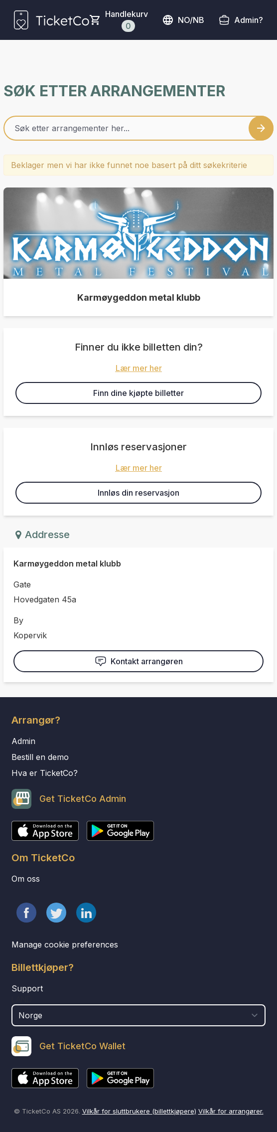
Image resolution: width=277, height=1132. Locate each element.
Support (27, 988)
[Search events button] (261, 128)
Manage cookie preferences (64, 944)
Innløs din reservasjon (138, 493)
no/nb (183, 20)
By (18, 620)
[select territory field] (138, 1015)
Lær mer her (139, 368)
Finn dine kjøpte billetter (138, 393)
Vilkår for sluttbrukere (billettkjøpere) (139, 1111)
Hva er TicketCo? (44, 773)
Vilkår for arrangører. (231, 1111)
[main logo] (51, 19)
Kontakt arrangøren (139, 661)
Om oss (25, 879)
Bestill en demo (40, 757)
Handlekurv (126, 20)
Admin (23, 741)
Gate (22, 584)
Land (21, 999)
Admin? (248, 20)
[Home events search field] (138, 128)
